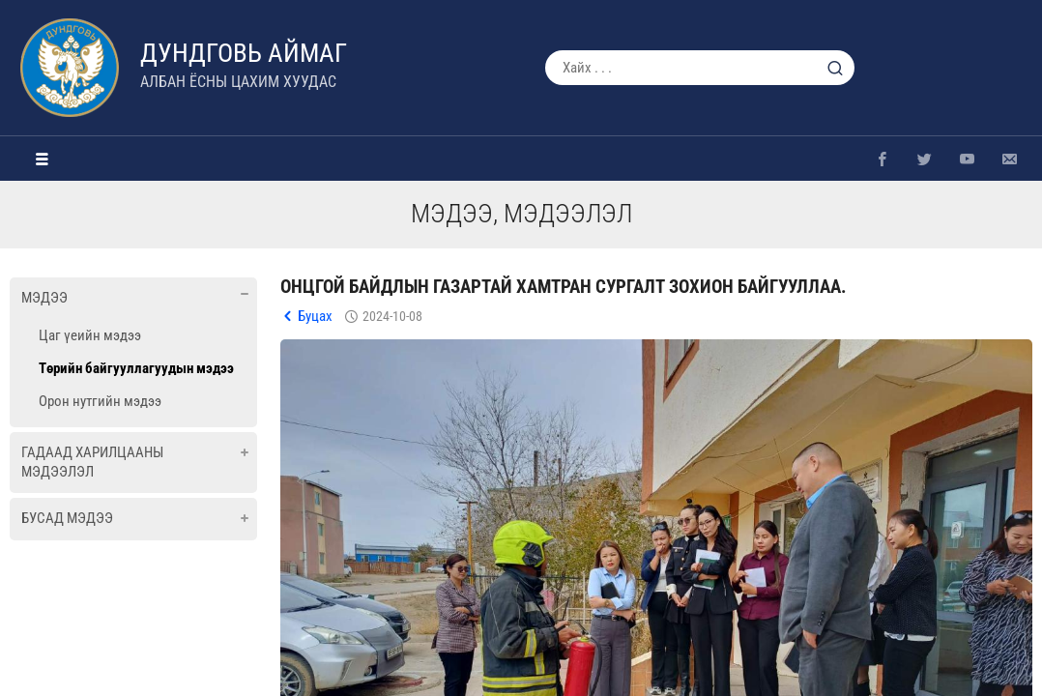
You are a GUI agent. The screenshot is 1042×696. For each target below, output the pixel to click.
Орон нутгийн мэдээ (100, 401)
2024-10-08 (392, 316)
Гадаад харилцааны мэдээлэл (92, 462)
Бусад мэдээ (67, 518)
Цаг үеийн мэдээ (90, 335)
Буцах (315, 316)
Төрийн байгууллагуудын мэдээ (136, 368)
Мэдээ (44, 297)
